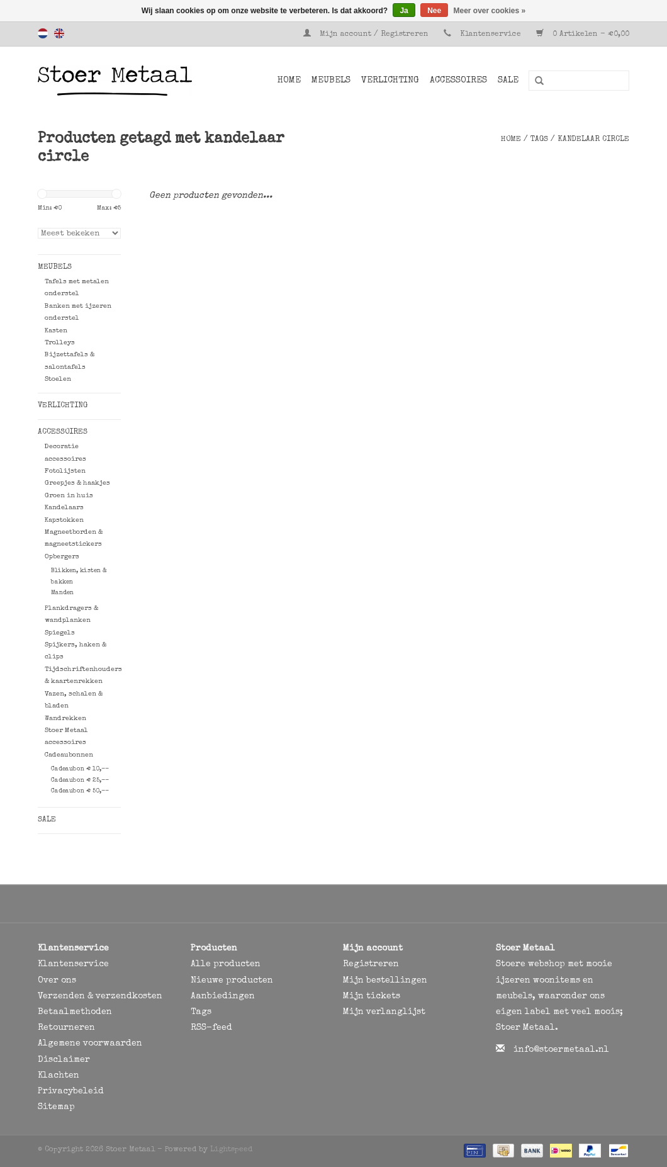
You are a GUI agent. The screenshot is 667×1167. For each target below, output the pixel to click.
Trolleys (60, 342)
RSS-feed (211, 1027)
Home (289, 80)
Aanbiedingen (223, 996)
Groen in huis (69, 495)
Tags (539, 140)
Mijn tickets (371, 996)
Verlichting (390, 80)
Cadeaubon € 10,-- (80, 769)
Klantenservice (490, 34)
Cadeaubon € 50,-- (80, 791)
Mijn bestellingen (385, 980)
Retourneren (66, 1027)
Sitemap (56, 1107)
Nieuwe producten (232, 980)
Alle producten (226, 964)
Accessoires (458, 80)
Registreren (371, 964)
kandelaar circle (593, 140)
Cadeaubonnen (69, 755)
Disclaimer (64, 1060)
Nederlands (43, 33)
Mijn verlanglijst (384, 1012)
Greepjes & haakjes (77, 483)
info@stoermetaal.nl (561, 1050)
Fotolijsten (65, 471)
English (59, 33)
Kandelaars (64, 507)
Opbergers (62, 556)
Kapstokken (64, 520)
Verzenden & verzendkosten (100, 996)
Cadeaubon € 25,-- (80, 780)
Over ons (57, 980)
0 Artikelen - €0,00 (582, 34)
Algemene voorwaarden (90, 1043)
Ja (404, 10)
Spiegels (60, 632)
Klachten (58, 1075)
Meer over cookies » (490, 10)
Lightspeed (231, 1150)
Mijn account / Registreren (367, 34)
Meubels (330, 80)
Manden (62, 593)
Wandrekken (65, 718)
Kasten (56, 330)
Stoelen (58, 379)
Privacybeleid (71, 1091)
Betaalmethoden (75, 1012)
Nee (434, 10)
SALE (508, 80)
